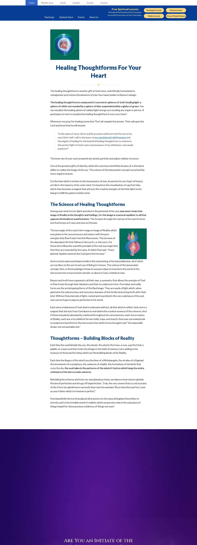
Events (148, 510)
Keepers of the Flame (126, 514)
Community (151, 514)
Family (63, 3)
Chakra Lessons (154, 16)
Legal (93, 542)
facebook (39, 513)
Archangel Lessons (154, 10)
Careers (97, 514)
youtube (43, 513)
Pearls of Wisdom (124, 522)
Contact (104, 3)
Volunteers (98, 518)
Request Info (151, 523)
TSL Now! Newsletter (126, 518)
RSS (36, 513)
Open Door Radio (124, 527)
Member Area (47, 3)
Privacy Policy (101, 542)
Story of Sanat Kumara (176, 16)
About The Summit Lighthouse (99, 530)
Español (76, 3)
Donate (90, 3)
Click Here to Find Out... (98, 470)
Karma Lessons (176, 10)
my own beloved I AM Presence (110, 137)
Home (31, 3)
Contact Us (99, 522)
